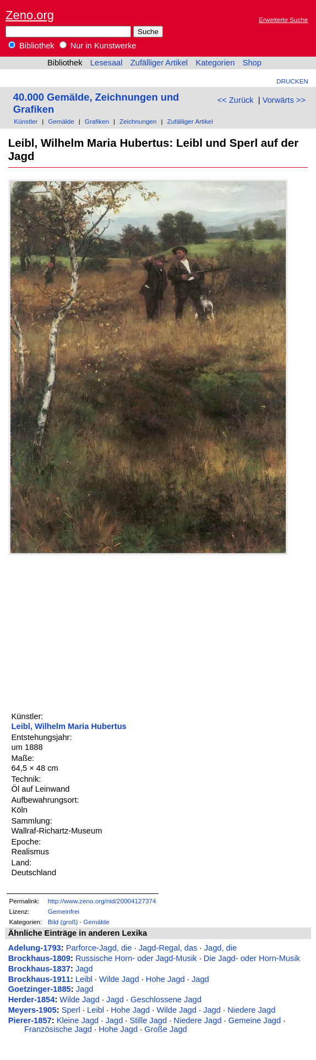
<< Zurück (235, 100)
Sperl (71, 1010)
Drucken (292, 81)
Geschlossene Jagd (165, 999)
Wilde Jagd (119, 979)
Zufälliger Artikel (159, 62)
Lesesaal (106, 62)
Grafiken (97, 121)
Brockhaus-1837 (39, 968)
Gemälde (61, 121)
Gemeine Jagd (254, 1020)
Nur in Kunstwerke (98, 45)
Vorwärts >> (284, 100)
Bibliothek (31, 45)
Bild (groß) (63, 921)
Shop (252, 62)
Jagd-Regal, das (168, 947)
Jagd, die (220, 947)
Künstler (25, 121)
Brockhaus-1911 (39, 979)
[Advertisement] (90, 632)
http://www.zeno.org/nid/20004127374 (102, 900)
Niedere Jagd (251, 1010)
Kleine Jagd (78, 1020)
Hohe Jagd (165, 979)
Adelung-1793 (34, 947)
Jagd (84, 968)
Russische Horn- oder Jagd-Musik (136, 958)
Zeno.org (30, 15)
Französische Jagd (58, 1029)
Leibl (83, 979)
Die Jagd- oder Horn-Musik (252, 958)
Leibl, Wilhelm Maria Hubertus (69, 726)
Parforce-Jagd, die (99, 947)
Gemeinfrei (63, 911)
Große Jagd (165, 1029)
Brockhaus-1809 (39, 958)
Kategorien (215, 62)
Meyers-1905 (32, 1010)
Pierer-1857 (30, 1020)
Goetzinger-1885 (39, 989)
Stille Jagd (148, 1020)
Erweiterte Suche (283, 19)
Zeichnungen (138, 121)
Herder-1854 (31, 999)
